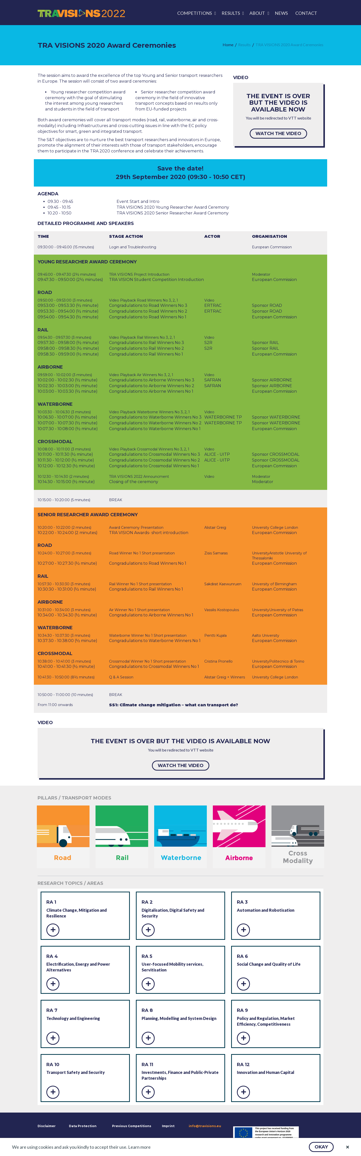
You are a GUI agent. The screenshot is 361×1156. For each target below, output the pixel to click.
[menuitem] (195, 13)
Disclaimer (46, 1126)
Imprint (168, 1126)
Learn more (139, 1147)
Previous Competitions (131, 1126)
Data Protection (83, 1126)
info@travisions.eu (205, 1126)
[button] (321, 1147)
